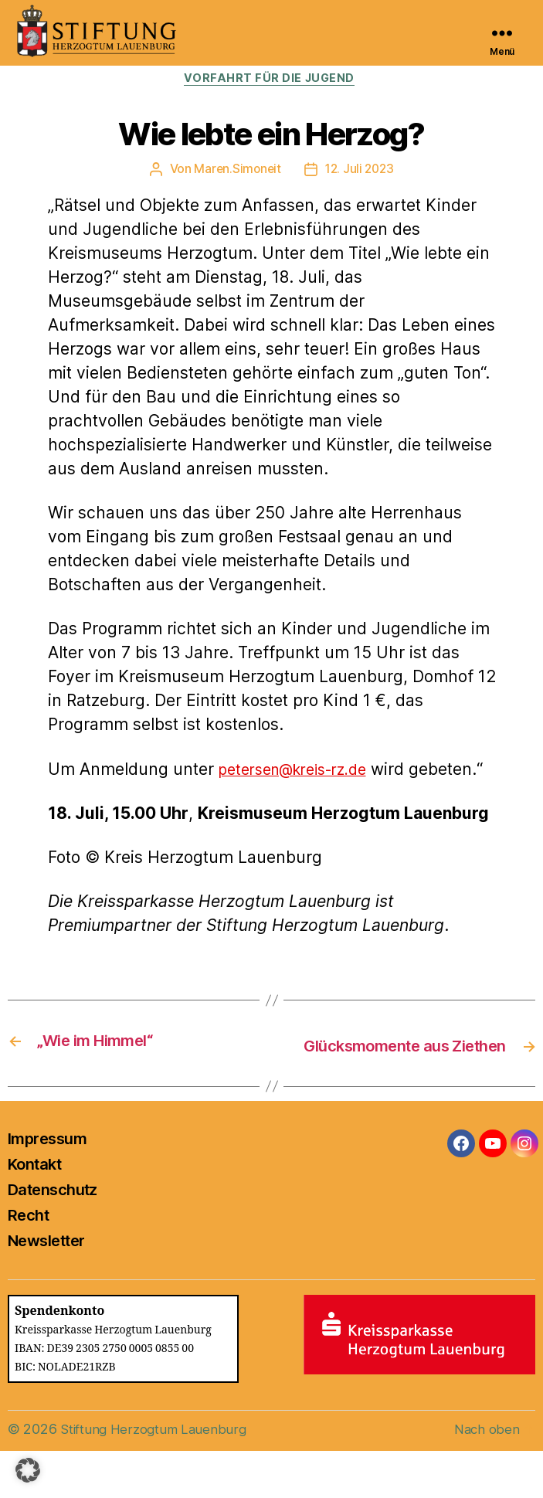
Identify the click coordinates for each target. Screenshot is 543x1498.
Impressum (47, 1186)
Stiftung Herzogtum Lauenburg (156, 1476)
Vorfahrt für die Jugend (271, 80)
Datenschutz (52, 1237)
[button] (28, 1470)
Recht (28, 1262)
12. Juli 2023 (360, 171)
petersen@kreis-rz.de (302, 771)
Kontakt (34, 1211)
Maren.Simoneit (236, 171)
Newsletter (46, 1288)
